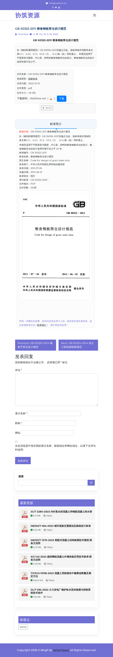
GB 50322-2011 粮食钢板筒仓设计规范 (56, 40)
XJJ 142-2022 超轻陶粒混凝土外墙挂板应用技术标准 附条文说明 (61, 558)
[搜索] (91, 483)
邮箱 (18, 423)
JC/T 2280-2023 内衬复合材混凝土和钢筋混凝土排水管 (61, 511)
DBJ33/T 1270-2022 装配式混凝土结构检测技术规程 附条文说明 (61, 542)
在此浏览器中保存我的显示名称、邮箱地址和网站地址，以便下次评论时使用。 (55, 447)
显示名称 (21, 413)
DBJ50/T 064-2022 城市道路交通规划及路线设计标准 (61, 525)
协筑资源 (27, 15)
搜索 (21, 476)
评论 (18, 370)
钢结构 (47, 108)
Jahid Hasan (61, 650)
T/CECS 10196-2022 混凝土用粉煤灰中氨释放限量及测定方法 (61, 575)
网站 (17, 432)
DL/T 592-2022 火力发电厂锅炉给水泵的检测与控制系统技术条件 (61, 591)
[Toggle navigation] (94, 15)
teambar (23, 34)
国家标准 (32, 78)
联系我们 (41, 325)
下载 (61, 98)
